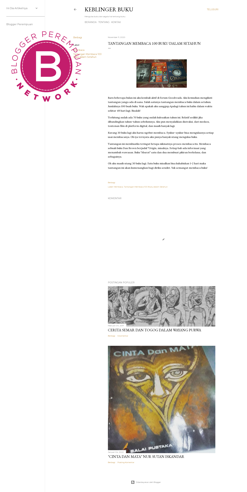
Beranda (91, 22)
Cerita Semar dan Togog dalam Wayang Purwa (154, 330)
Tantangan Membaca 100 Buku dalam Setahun (87, 55)
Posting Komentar (126, 462)
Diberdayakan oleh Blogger (146, 482)
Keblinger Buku (109, 9)
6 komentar (123, 336)
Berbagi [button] (111, 182)
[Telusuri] (212, 9)
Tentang (103, 22)
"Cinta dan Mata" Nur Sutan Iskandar (146, 456)
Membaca (118, 187)
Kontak (116, 22)
